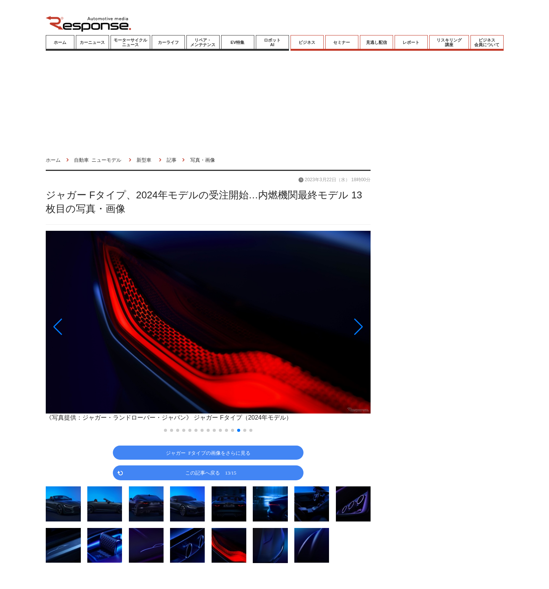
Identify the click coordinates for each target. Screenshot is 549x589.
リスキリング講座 (449, 42)
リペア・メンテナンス (202, 42)
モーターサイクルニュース (130, 42)
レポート (411, 42)
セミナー (341, 42)
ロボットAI (272, 42)
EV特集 (238, 42)
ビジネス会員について (486, 42)
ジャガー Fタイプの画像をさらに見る (208, 452)
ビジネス (307, 42)
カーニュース (92, 42)
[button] (94, 326)
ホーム (60, 42)
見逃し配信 (376, 42)
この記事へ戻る (210, 472)
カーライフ (168, 42)
